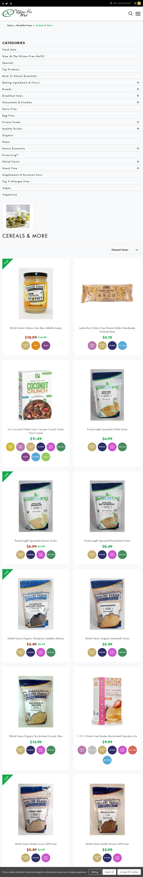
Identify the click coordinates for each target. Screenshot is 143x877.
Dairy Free (9, 109)
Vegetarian (9, 194)
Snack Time (9, 168)
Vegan (6, 188)
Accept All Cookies (129, 872)
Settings (95, 872)
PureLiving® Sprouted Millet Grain (107, 429)
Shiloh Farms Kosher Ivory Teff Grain (36, 844)
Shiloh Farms (11, 161)
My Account (121, 3)
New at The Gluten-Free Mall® (23, 56)
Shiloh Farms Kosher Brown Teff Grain (107, 844)
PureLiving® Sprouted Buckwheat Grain (107, 541)
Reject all (109, 872)
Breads (7, 89)
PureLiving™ (10, 155)
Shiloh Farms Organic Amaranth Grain (107, 638)
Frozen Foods (11, 122)
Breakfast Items (12, 96)
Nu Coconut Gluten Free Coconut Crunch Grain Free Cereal (36, 431)
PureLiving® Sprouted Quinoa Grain (36, 541)
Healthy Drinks (12, 129)
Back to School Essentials (19, 76)
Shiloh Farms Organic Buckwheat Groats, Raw (35, 736)
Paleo (6, 142)
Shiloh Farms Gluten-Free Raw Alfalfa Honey (36, 328)
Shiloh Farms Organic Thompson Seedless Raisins (35, 638)
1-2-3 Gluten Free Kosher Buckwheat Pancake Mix (107, 736)
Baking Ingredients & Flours (21, 82)
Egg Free (8, 115)
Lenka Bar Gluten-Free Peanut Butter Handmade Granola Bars (107, 329)
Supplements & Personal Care (22, 175)
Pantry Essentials (13, 148)
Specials (8, 63)
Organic (7, 135)
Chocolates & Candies (17, 102)
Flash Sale (9, 49)
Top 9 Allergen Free (16, 181)
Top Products (11, 69)
